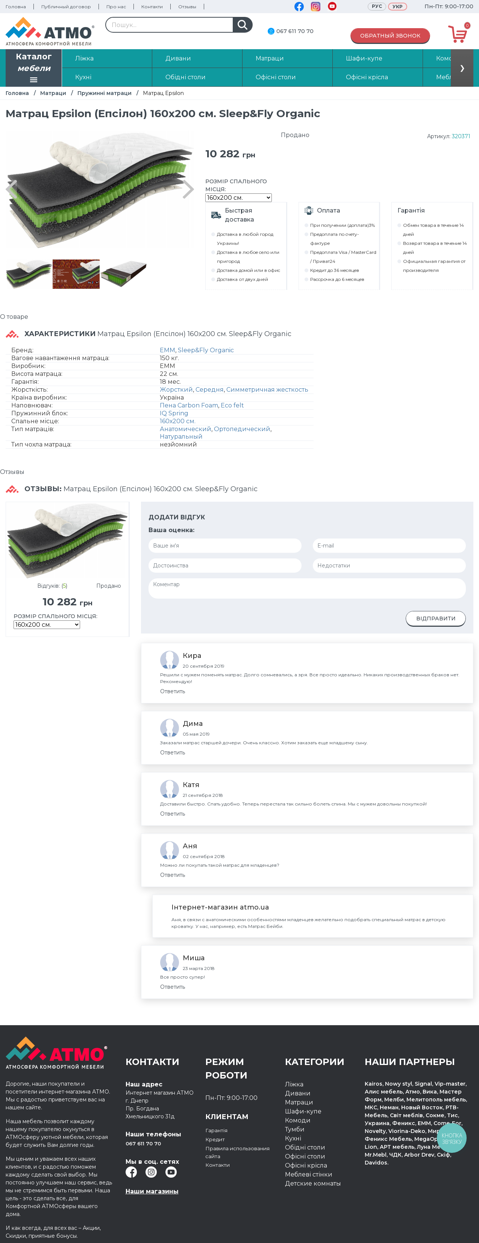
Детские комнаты (313, 1183)
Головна (16, 6)
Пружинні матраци (104, 93)
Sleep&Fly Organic (206, 350)
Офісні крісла (306, 1165)
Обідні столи (305, 1147)
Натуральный (181, 436)
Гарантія (218, 1130)
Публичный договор (66, 6)
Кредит (217, 1139)
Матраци (53, 93)
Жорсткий (176, 389)
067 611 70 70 (295, 31)
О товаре (14, 316)
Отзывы (187, 6)
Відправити (436, 618)
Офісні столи (305, 1156)
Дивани (298, 1093)
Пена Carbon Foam (189, 405)
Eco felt (232, 405)
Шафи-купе (303, 1111)
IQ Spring (174, 413)
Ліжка (294, 1084)
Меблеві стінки (308, 1174)
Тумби (295, 1129)
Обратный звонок (390, 35)
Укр (398, 6)
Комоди (298, 1120)
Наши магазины (152, 1191)
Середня (210, 389)
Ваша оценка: (171, 530)
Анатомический (185, 429)
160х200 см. (178, 421)
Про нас (116, 6)
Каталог (34, 69)
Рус (377, 6)
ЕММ (167, 350)
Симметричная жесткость (267, 389)
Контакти (152, 6)
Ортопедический (242, 429)
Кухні (293, 1138)
